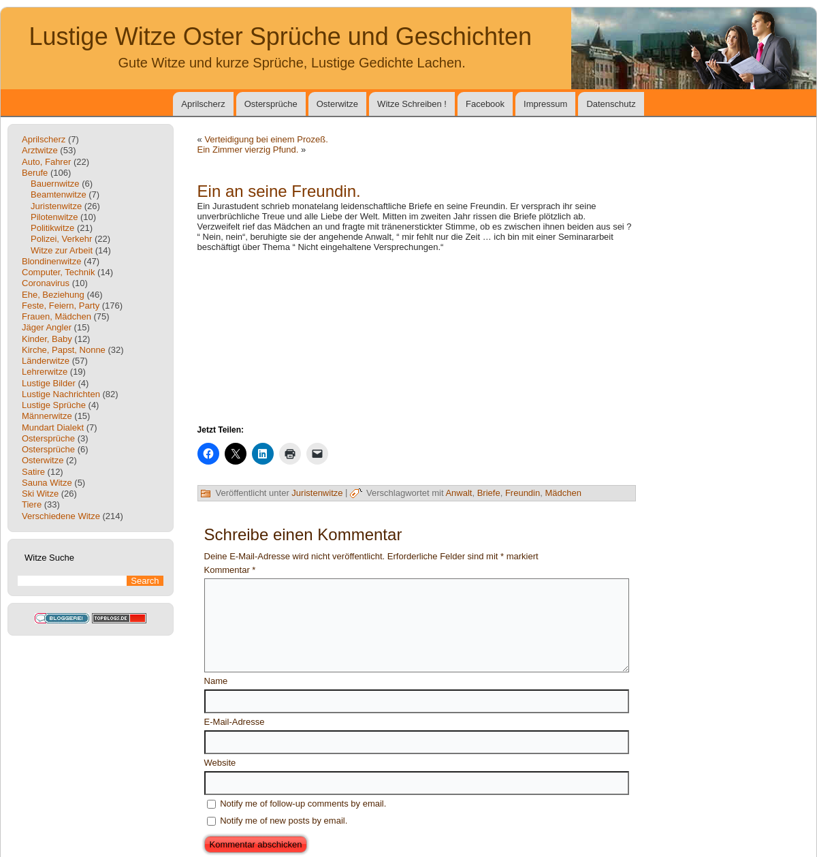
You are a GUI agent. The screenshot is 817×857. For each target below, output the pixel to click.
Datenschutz (610, 104)
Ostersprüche (271, 104)
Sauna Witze (47, 483)
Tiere (32, 504)
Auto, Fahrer (46, 162)
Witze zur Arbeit (62, 250)
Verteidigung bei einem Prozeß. (265, 139)
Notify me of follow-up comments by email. (303, 803)
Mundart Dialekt (53, 427)
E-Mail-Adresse (234, 722)
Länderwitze (45, 361)
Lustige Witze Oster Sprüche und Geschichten (280, 36)
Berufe (35, 173)
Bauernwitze (55, 183)
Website (220, 763)
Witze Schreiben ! (412, 104)
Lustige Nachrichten (61, 394)
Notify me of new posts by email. (283, 820)
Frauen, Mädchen (56, 316)
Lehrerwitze (44, 372)
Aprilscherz (203, 104)
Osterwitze (337, 104)
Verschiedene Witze (61, 516)
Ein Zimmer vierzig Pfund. (248, 149)
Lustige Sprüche (54, 405)
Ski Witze (40, 493)
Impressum (545, 104)
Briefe (488, 493)
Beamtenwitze (58, 194)
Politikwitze (52, 228)
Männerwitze (47, 416)
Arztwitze (40, 150)
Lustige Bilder (49, 383)
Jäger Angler (46, 327)
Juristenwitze (56, 206)
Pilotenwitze (54, 217)
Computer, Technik (58, 272)
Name (216, 681)
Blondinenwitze (51, 261)
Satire (33, 472)
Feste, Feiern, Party (60, 305)
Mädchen (563, 493)
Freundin (522, 493)
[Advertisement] (417, 337)
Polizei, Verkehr (61, 239)
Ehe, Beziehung (53, 295)
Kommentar (230, 570)
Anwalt (458, 493)
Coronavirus (45, 283)
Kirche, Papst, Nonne (64, 350)
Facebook (485, 104)
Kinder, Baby (47, 339)
